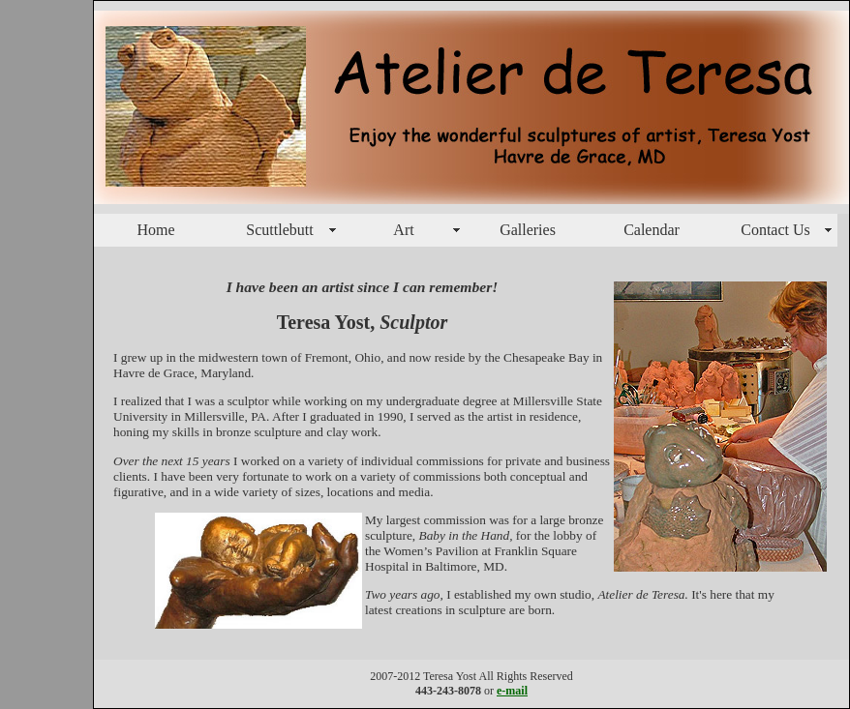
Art (403, 230)
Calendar (651, 230)
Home (155, 230)
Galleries (528, 230)
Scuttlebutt (279, 230)
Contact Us (775, 230)
